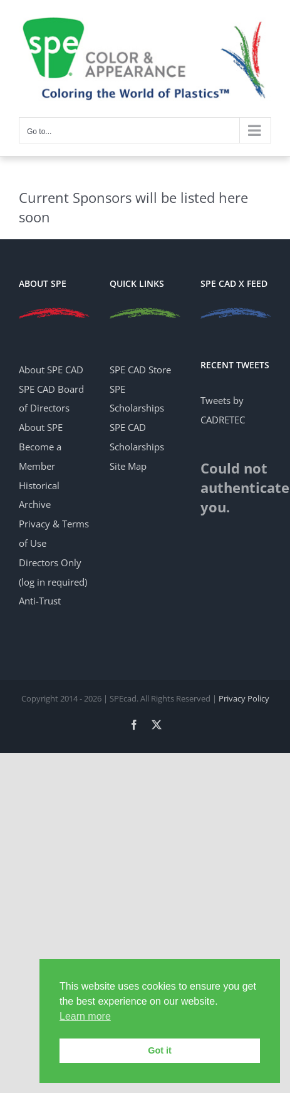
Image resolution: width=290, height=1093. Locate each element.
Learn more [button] (85, 1016)
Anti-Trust (40, 600)
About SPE (41, 427)
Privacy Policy (244, 698)
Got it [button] (160, 1050)
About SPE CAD (51, 369)
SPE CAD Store (140, 369)
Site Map (128, 466)
